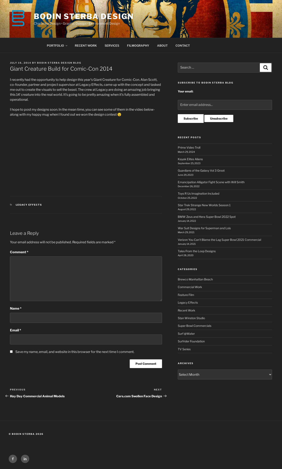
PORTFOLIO (57, 45)
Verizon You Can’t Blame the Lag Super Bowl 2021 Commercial (219, 239)
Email (15, 330)
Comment (19, 252)
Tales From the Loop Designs (197, 251)
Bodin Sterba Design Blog (59, 62)
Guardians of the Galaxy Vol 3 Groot (201, 170)
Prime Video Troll (189, 147)
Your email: (185, 91)
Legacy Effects (29, 204)
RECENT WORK (86, 45)
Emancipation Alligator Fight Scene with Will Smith (211, 182)
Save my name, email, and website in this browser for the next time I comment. (74, 352)
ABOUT (162, 45)
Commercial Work (190, 287)
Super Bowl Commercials (194, 325)
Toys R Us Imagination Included (198, 193)
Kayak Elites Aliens (190, 159)
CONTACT (182, 45)
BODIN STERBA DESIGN (84, 16)
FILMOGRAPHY (138, 45)
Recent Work (186, 310)
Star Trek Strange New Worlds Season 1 (204, 205)
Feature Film (186, 295)
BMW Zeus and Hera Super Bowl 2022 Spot (207, 216)
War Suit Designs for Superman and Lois (204, 228)
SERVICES (112, 45)
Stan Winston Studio (191, 318)
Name (16, 308)
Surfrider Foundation (191, 341)
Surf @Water (186, 333)
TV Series (184, 349)
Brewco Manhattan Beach (195, 279)
